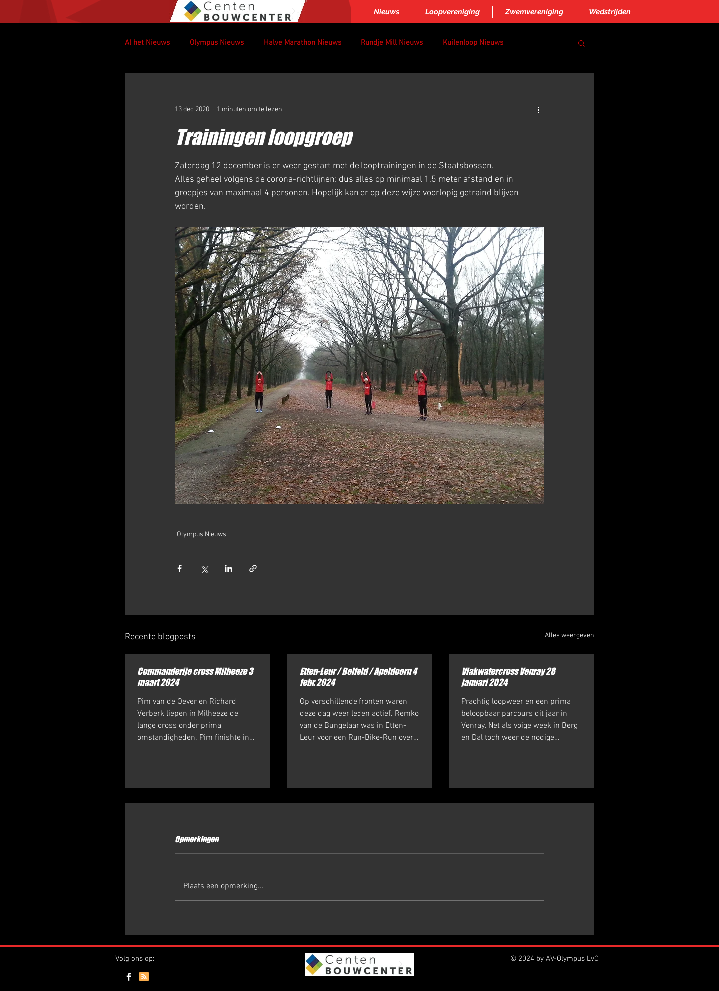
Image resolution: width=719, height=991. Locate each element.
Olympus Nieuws (217, 42)
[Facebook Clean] (129, 977)
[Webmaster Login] (568, 978)
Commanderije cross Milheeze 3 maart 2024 (195, 677)
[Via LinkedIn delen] (228, 568)
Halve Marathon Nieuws (302, 42)
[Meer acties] (538, 109)
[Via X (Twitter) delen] (204, 568)
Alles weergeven (569, 635)
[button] (581, 43)
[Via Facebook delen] (179, 568)
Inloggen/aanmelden (358, 987)
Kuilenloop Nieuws (473, 42)
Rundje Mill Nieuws (392, 42)
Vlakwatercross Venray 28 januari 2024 (508, 677)
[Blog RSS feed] (144, 977)
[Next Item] (293, 11)
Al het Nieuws (147, 42)
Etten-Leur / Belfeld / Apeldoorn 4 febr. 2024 (358, 677)
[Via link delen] (253, 568)
